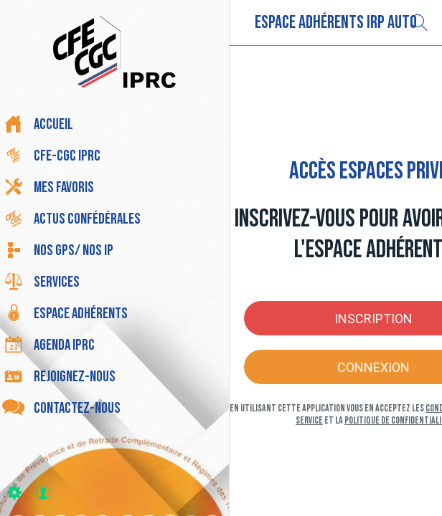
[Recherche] (419, 23)
